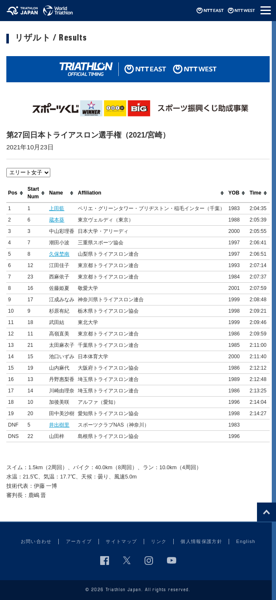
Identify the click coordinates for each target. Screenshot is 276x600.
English (245, 541)
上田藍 (56, 208)
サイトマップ (121, 541)
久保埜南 (59, 254)
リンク (159, 541)
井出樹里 (59, 425)
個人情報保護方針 (201, 541)
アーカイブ (79, 541)
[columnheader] (16, 193)
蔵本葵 (56, 220)
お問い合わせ (36, 541)
